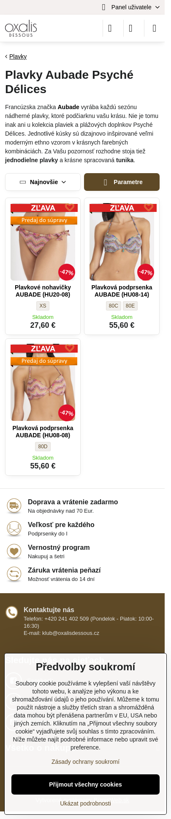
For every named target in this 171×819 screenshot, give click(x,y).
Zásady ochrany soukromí (85, 761)
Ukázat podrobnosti (85, 803)
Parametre (122, 182)
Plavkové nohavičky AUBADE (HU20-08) (43, 291)
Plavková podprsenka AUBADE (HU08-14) (122, 291)
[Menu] (154, 28)
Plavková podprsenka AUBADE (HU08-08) (43, 432)
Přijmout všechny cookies (85, 784)
